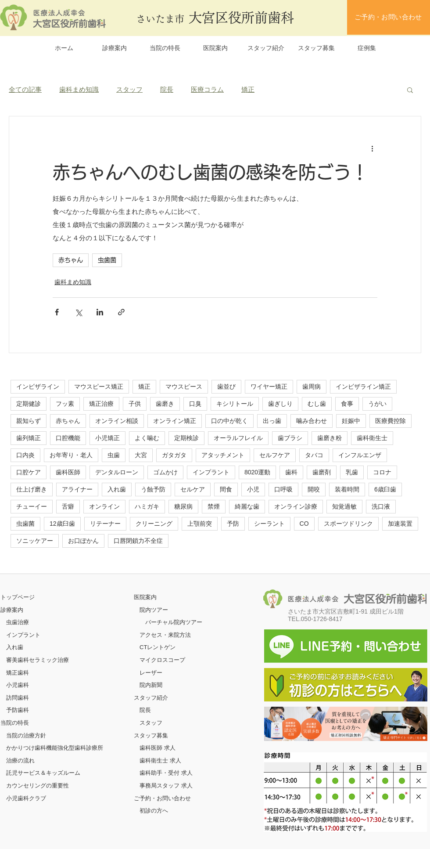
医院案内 (145, 597)
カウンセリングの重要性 (37, 785)
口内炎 (25, 455)
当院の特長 (14, 722)
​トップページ (17, 597)
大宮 (141, 455)
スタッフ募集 (151, 735)
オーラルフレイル (238, 437)
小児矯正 (107, 437)
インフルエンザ (359, 455)
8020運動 (257, 472)
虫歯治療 (17, 622)
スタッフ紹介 (151, 697)
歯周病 (311, 386)
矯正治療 (101, 403)
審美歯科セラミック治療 (37, 660)
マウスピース (183, 386)
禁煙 (214, 506)
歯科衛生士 (372, 437)
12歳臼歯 (62, 523)
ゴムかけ (165, 472)
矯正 (247, 89)
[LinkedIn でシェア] (100, 312)
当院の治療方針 (26, 735)
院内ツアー (154, 610)
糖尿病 (183, 506)
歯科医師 (68, 472)
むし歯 (317, 403)
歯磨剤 (321, 472)
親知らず (28, 420)
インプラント (211, 472)
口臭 (195, 403)
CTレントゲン (158, 647)
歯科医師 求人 (158, 747)
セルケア (192, 489)
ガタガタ (174, 455)
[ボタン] (345, 724)
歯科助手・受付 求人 (166, 773)
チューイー (31, 506)
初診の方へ (154, 810)
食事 (347, 403)
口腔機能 (68, 437)
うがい (377, 403)
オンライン (104, 506)
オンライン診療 (295, 506)
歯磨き (165, 403)
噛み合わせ (311, 420)
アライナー (77, 489)
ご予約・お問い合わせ (162, 798)
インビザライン (37, 386)
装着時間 (347, 489)
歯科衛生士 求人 (160, 760)
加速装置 (400, 523)
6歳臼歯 (385, 489)
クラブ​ (37, 798)
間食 (226, 489)
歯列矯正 (28, 437)
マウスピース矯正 (98, 386)
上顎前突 (199, 523)
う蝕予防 (153, 489)
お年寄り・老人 (71, 455)
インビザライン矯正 (363, 386)
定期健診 (28, 403)
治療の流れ (20, 760)
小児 (253, 489)
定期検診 (186, 437)
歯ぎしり (280, 403)
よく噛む (147, 437)
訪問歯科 (17, 697)
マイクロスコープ (162, 660)
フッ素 (65, 403)
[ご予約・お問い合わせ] (388, 17)
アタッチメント (222, 455)
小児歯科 (17, 685)
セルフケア (274, 455)
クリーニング (154, 523)
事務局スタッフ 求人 (166, 785)
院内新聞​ (151, 685)
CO (304, 523)
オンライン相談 (116, 420)
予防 (233, 523)
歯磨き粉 (329, 437)
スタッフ (129, 89)
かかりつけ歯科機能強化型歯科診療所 (54, 747)
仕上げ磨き (31, 489)
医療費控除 (390, 420)
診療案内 (11, 610)
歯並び (226, 386)
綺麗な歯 (247, 506)
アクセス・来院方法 (165, 635)
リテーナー (105, 523)
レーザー (151, 672)
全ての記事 (25, 89)
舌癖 (68, 506)
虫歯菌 (107, 260)
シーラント (269, 523)
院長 (166, 89)
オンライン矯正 (174, 420)
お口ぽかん (83, 540)
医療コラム (207, 89)
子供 (135, 403)
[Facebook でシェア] (57, 312)
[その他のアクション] (372, 148)
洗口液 (381, 506)
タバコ (314, 455)
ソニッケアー (34, 540)
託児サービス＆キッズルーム (43, 773)
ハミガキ (147, 506)
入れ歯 (117, 489)
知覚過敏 (344, 506)
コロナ (382, 472)
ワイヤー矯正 (269, 386)
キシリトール (234, 403)
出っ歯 (272, 420)
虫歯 (114, 455)
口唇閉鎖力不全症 (138, 540)
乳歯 (352, 472)
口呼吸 (283, 489)
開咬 (314, 489)
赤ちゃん (70, 260)
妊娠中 (351, 420)
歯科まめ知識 (79, 89)
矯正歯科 (17, 672)
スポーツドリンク (348, 523)
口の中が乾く (229, 420)
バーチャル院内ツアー (173, 622)
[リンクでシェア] (121, 312)
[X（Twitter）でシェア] (78, 312)
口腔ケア (28, 472)
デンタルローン (116, 472)
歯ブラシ (290, 437)
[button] (410, 89)
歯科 (291, 472)
